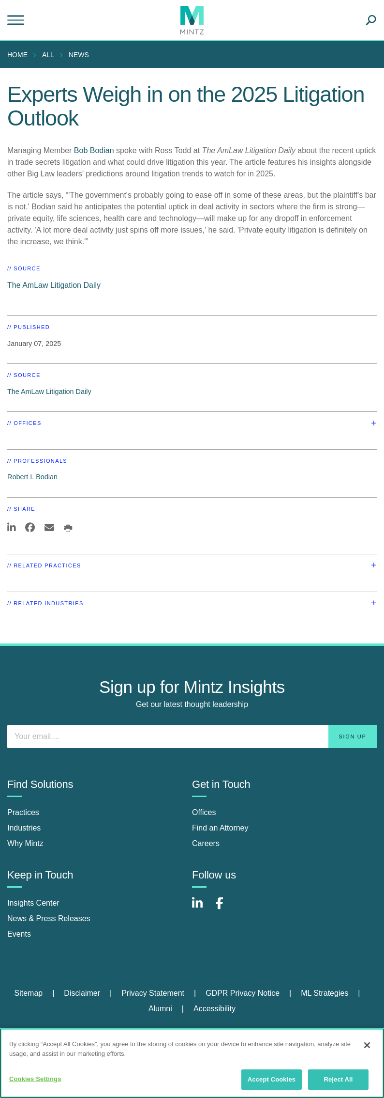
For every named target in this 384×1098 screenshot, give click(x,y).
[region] (192, 1063)
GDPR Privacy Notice (243, 993)
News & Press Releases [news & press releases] (48, 918)
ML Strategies (324, 993)
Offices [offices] (204, 812)
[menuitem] (19, 55)
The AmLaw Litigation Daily (54, 285)
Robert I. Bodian (32, 477)
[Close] (367, 1045)
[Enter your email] (192, 736)
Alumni (160, 1008)
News (79, 55)
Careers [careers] (206, 843)
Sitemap (28, 993)
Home (17, 55)
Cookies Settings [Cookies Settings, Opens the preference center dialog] (35, 1078)
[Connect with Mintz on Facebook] (225, 908)
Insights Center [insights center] (33, 903)
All (48, 55)
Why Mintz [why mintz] (25, 843)
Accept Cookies (271, 1079)
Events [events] (19, 934)
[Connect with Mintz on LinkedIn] (201, 908)
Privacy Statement (152, 993)
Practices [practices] (23, 812)
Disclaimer (82, 993)
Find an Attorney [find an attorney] (220, 828)
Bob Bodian (94, 150)
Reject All (338, 1079)
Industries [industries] (24, 828)
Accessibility (214, 1008)
